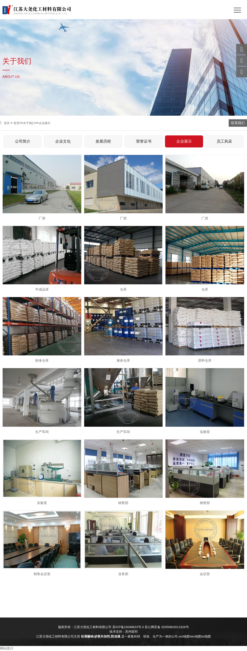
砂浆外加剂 (102, 636)
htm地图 (195, 636)
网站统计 (7, 648)
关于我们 (29, 123)
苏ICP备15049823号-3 (128, 627)
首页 (5, 123)
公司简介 (22, 141)
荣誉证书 (143, 141)
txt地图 (206, 636)
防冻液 (115, 636)
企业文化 (63, 141)
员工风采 (224, 141)
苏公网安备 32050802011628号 (167, 627)
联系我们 (238, 123)
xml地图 (184, 636)
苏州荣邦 (131, 631)
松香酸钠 (87, 636)
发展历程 (103, 141)
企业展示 (44, 123)
